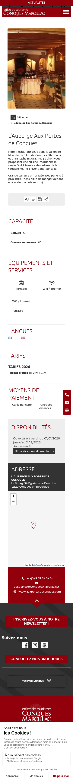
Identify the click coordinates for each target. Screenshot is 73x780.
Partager (46, 199)
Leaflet (28, 565)
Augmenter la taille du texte (27, 199)
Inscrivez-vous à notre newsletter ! (36, 621)
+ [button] (13, 496)
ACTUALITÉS (36, 2)
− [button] (13, 502)
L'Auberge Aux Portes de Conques (33, 123)
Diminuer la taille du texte (33, 199)
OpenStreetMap (43, 565)
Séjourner (22, 117)
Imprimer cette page (40, 199)
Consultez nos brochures (36, 659)
